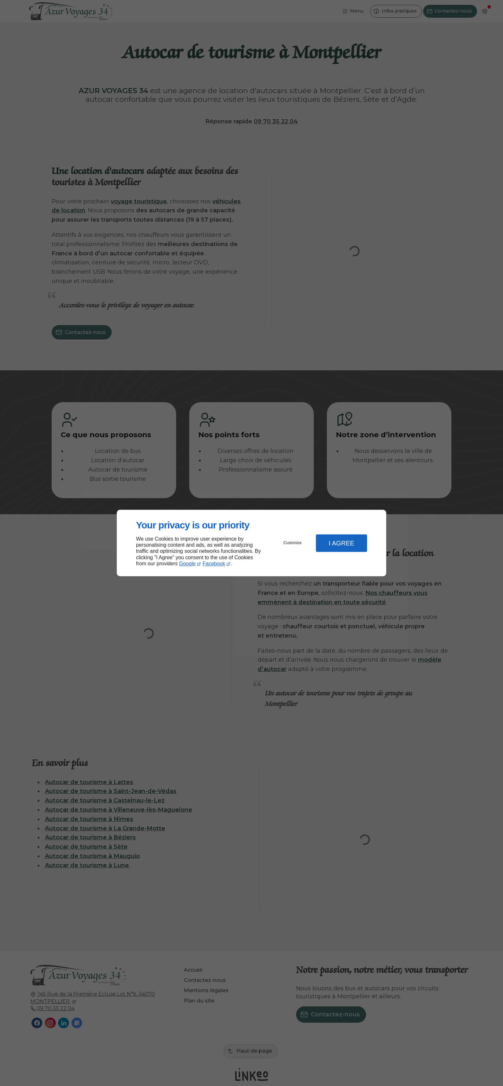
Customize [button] (293, 543)
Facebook (214, 563)
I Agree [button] (341, 543)
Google (187, 563)
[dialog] (251, 543)
